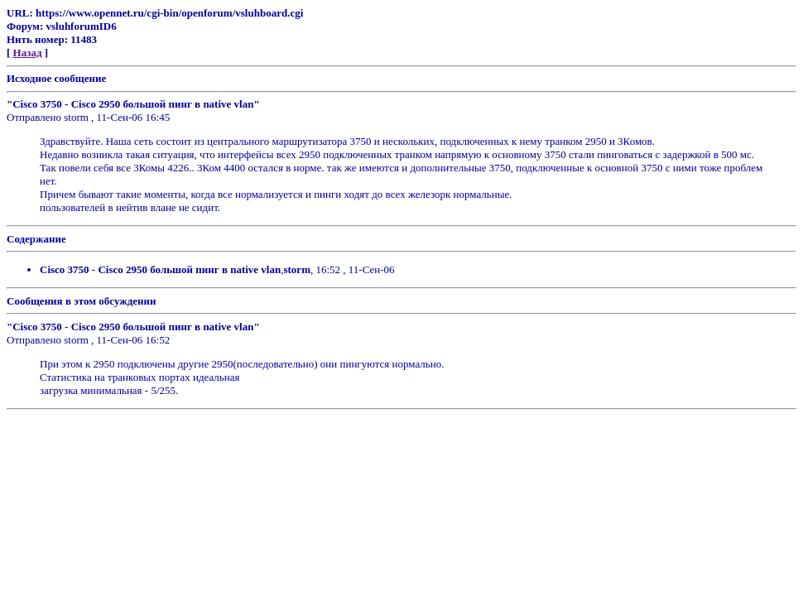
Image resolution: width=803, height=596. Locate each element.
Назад (27, 52)
